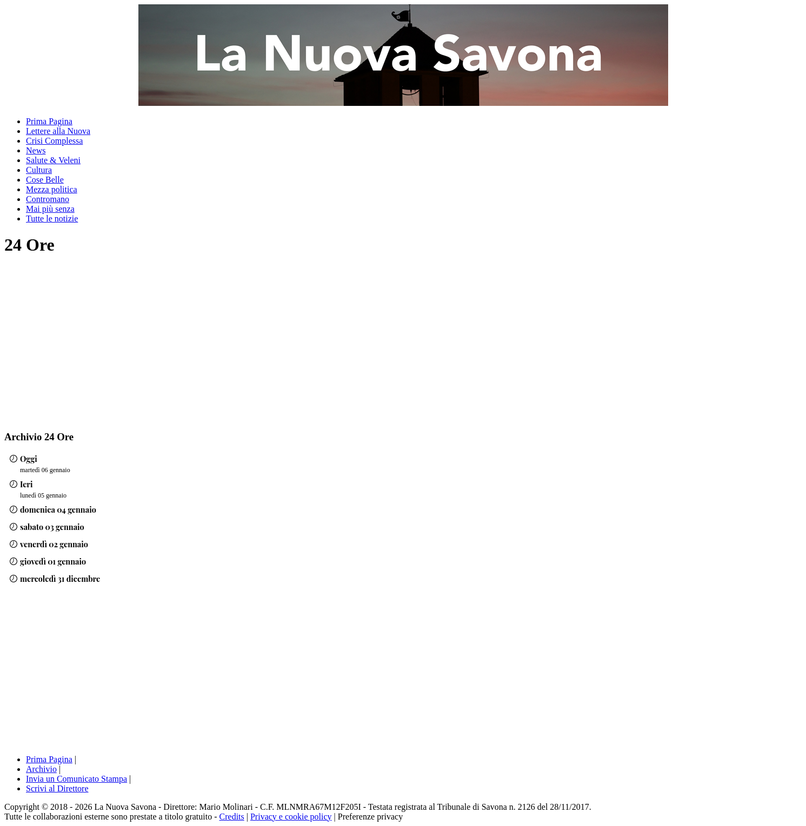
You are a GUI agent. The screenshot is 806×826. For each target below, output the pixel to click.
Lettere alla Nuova (58, 131)
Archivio (41, 769)
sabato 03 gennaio (52, 526)
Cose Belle (45, 179)
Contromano (47, 199)
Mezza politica (51, 189)
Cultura (39, 169)
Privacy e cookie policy (291, 816)
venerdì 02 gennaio (54, 544)
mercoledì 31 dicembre (60, 578)
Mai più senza (50, 208)
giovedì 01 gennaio (53, 561)
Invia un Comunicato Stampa (76, 778)
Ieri (26, 484)
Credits (231, 816)
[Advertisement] (95, 342)
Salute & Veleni (53, 160)
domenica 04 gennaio (58, 509)
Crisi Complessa (54, 140)
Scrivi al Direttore (57, 788)
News (35, 150)
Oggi (28, 458)
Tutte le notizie (52, 218)
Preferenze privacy (370, 816)
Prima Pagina (49, 121)
